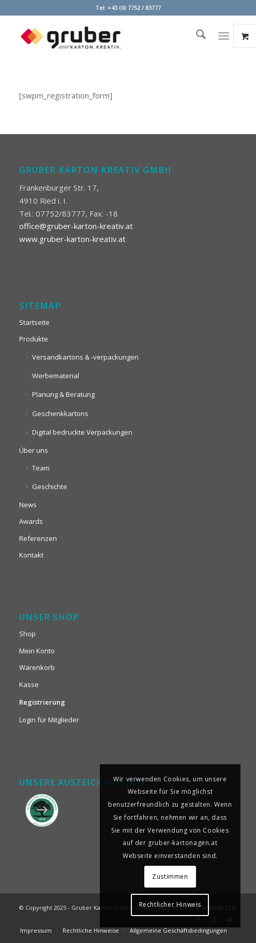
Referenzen (38, 538)
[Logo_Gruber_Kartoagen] (106, 35)
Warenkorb (37, 667)
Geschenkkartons (60, 413)
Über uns (33, 450)
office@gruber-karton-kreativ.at (76, 226)
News (28, 504)
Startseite (34, 322)
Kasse (29, 684)
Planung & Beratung (63, 394)
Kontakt (31, 555)
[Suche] (196, 35)
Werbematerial (55, 375)
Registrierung (42, 702)
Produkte (33, 339)
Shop (27, 633)
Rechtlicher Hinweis (170, 904)
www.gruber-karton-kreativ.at (72, 239)
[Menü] (223, 35)
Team (41, 468)
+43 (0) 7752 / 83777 (134, 7)
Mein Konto (37, 650)
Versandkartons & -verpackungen (85, 357)
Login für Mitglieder (49, 719)
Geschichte (49, 486)
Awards (31, 521)
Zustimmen (170, 876)
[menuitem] (196, 35)
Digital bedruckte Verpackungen (82, 432)
